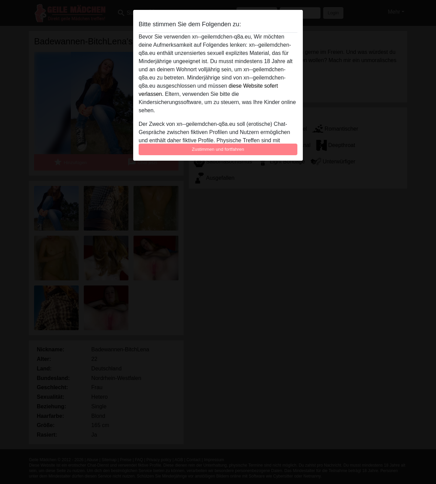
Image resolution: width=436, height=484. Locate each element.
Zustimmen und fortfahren (218, 149)
